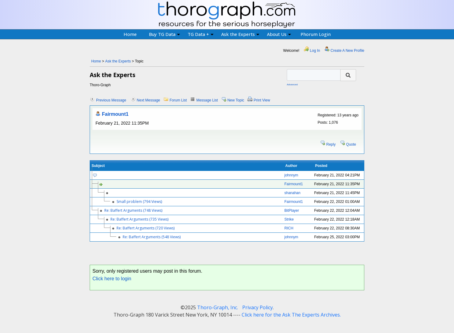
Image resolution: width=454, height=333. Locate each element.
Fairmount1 (115, 114)
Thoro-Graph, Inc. (217, 307)
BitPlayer (291, 210)
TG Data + (201, 34)
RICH (288, 228)
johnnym (291, 175)
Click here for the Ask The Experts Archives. (291, 314)
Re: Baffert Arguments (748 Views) (133, 210)
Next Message (148, 100)
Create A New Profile (347, 50)
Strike (289, 219)
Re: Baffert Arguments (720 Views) (146, 228)
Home (130, 34)
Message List (207, 100)
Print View (262, 100)
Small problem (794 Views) (139, 201)
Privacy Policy (257, 307)
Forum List (178, 100)
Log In (315, 50)
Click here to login (111, 278)
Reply (331, 144)
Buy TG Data (164, 34)
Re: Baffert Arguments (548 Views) (152, 236)
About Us (279, 34)
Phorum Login (316, 34)
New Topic (235, 100)
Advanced (292, 84)
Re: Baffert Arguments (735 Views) (139, 219)
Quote (351, 144)
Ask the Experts (240, 34)
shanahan (292, 193)
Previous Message (111, 100)
